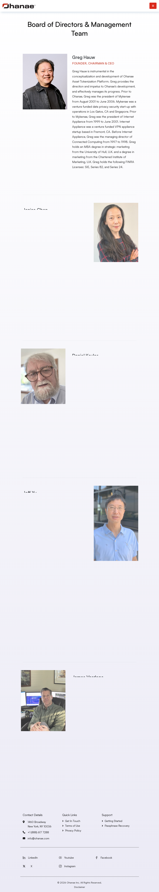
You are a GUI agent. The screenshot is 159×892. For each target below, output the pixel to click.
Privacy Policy (73, 830)
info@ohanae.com (38, 838)
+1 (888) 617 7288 (38, 832)
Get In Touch (72, 821)
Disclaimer (79, 887)
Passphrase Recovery (117, 825)
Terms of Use (72, 825)
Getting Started (113, 821)
